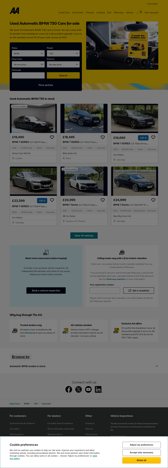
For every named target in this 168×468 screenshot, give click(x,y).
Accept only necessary (141, 453)
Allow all (141, 460)
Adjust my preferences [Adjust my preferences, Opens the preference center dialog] (141, 445)
